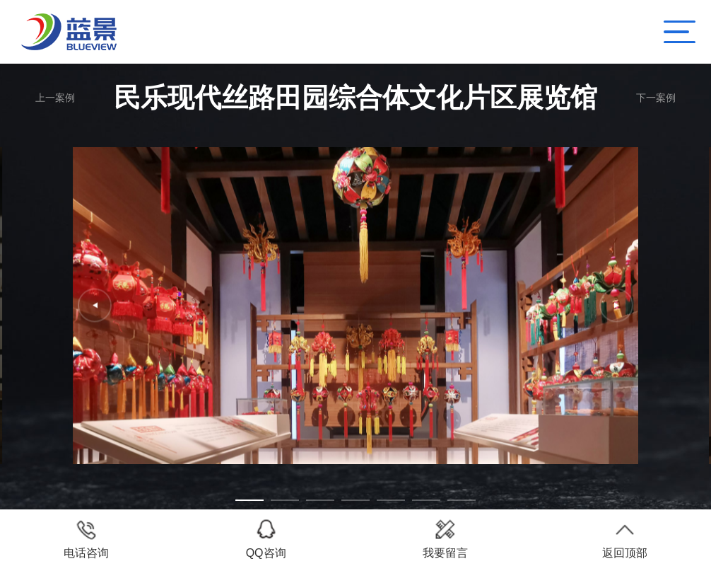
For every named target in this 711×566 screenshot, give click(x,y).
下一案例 (656, 97)
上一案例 (55, 97)
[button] (249, 500)
